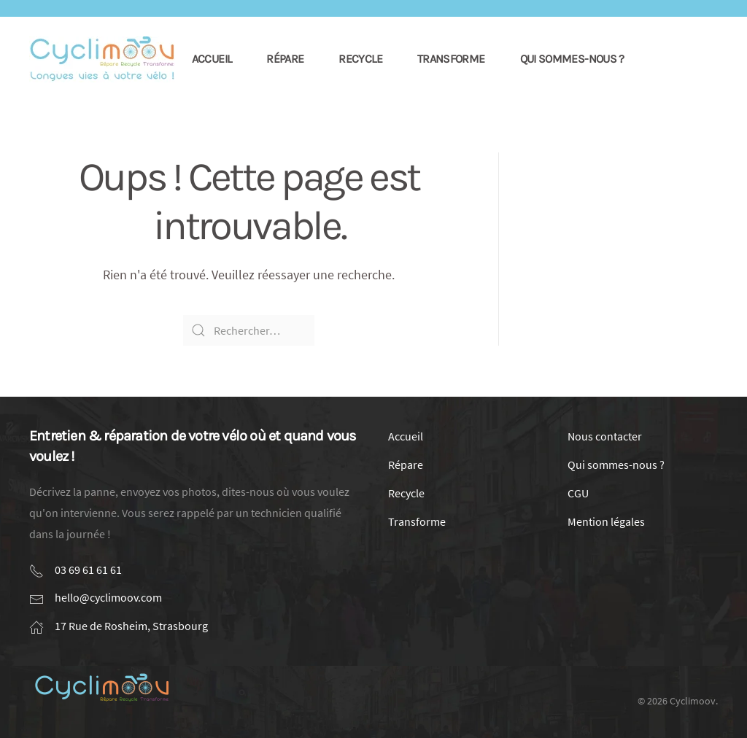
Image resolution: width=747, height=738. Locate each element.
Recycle (360, 59)
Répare (284, 59)
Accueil (212, 59)
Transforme (451, 59)
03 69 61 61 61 (88, 569)
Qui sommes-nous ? (572, 59)
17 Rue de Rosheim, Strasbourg (131, 625)
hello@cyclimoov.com (108, 597)
